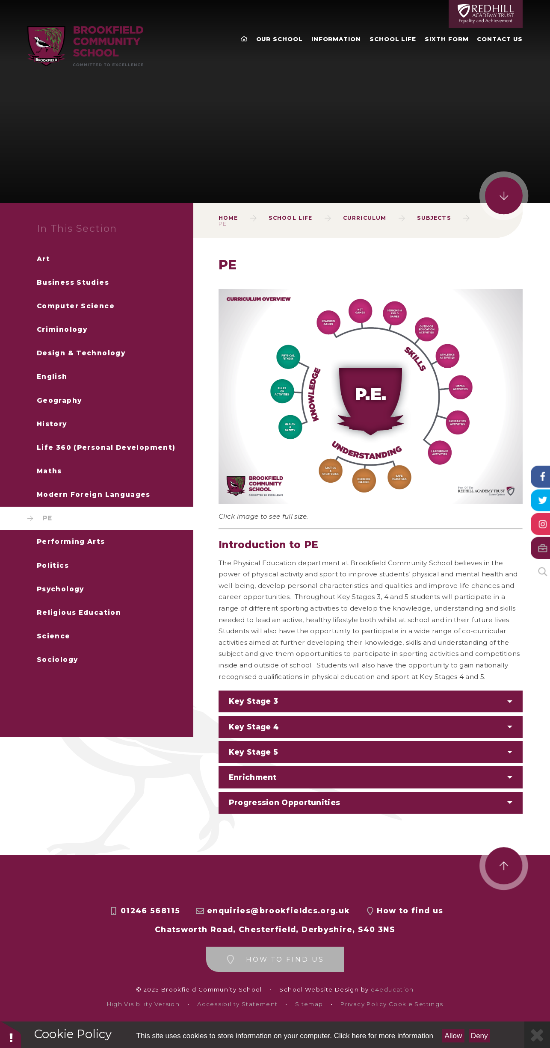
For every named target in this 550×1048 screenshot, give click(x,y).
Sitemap (309, 1004)
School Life (290, 218)
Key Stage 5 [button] (253, 751)
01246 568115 (150, 910)
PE (223, 224)
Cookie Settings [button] (416, 1004)
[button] (371, 803)
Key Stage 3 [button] (253, 701)
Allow (453, 1036)
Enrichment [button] (253, 777)
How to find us (410, 910)
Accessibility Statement (237, 1004)
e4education (392, 989)
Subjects (434, 218)
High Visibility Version (143, 1004)
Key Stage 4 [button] (254, 726)
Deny (479, 1036)
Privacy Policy (363, 1004)
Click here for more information (383, 1036)
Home (228, 218)
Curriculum (364, 218)
